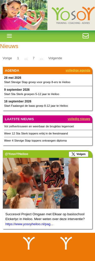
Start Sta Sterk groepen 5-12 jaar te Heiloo (31, 94)
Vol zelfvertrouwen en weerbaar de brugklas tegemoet (39, 126)
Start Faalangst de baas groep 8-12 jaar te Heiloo (36, 105)
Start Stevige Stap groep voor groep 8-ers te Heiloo (37, 82)
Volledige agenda (78, 70)
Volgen (81, 154)
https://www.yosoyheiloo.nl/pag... (29, 224)
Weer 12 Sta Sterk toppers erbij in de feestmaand (36, 133)
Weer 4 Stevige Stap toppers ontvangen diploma (35, 140)
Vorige (7, 58)
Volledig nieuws (79, 119)
